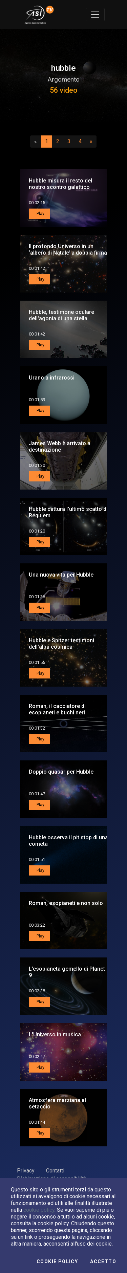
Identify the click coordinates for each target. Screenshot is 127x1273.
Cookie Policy (57, 1261)
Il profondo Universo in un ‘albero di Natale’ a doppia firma (68, 249)
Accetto (103, 1261)
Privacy (26, 1170)
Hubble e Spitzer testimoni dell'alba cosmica (61, 643)
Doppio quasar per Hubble (61, 772)
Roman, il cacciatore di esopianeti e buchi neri (57, 709)
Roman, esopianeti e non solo (66, 903)
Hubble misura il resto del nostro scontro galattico (60, 183)
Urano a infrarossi (52, 377)
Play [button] (40, 213)
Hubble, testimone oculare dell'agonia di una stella (61, 315)
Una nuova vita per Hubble (61, 574)
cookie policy (39, 1210)
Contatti (55, 1170)
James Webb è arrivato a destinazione (59, 446)
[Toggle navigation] (95, 14)
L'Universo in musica (55, 1034)
